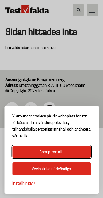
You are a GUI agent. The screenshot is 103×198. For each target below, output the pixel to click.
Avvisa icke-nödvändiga (51, 168)
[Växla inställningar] (24, 183)
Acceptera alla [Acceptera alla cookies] (51, 151)
